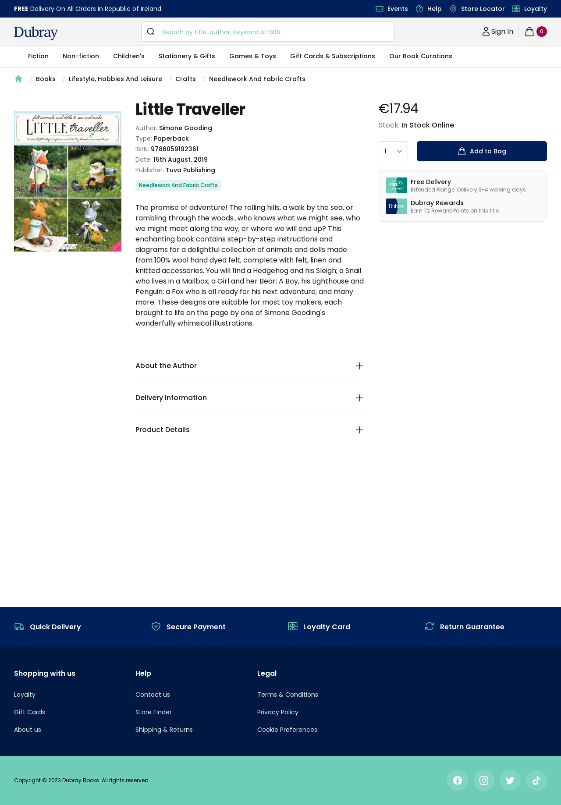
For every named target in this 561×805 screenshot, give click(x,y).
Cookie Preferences (287, 729)
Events (397, 8)
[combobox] (268, 31)
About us (27, 729)
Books (46, 78)
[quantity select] (393, 151)
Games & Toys (252, 56)
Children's (129, 56)
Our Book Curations (420, 56)
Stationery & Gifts (187, 56)
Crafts (185, 78)
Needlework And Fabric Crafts (257, 78)
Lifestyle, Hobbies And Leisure (115, 78)
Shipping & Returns (164, 729)
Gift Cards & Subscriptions (332, 56)
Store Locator (483, 8)
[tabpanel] (67, 181)
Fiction (38, 56)
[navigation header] (36, 33)
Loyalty (535, 8)
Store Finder (153, 712)
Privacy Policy (277, 712)
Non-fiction (81, 56)
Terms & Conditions (287, 694)
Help (434, 8)
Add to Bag (482, 151)
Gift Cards (29, 712)
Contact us (152, 694)
